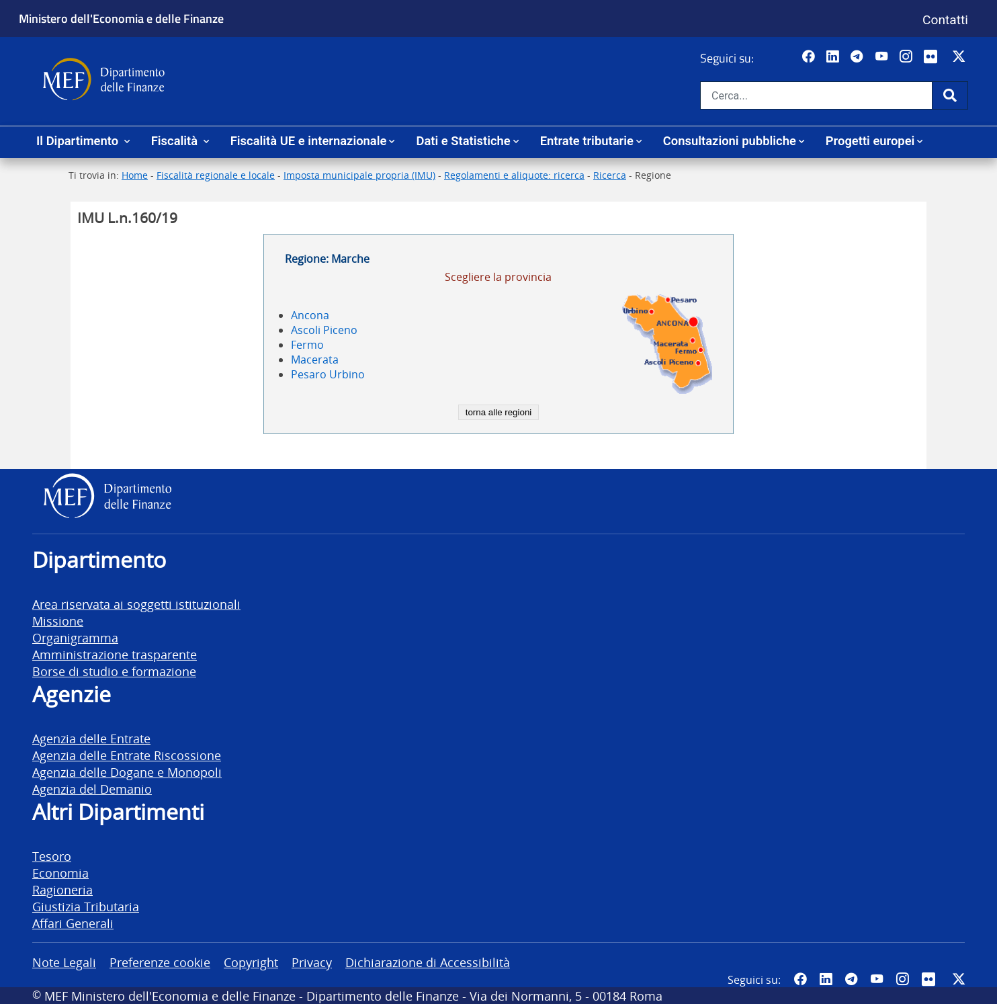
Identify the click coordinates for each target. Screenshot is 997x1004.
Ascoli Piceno (324, 330)
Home (135, 175)
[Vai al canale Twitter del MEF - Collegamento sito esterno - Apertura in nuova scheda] (960, 57)
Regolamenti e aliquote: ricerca (514, 175)
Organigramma (75, 637)
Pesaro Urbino (328, 374)
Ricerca (609, 175)
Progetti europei (870, 141)
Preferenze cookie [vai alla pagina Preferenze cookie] (160, 962)
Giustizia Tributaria (85, 906)
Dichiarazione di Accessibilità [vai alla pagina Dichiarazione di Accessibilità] (427, 962)
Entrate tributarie (587, 141)
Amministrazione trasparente (114, 654)
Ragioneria (62, 889)
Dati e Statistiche (463, 141)
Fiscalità (176, 141)
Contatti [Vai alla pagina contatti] (945, 20)
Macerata (315, 359)
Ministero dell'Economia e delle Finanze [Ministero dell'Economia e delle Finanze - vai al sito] (121, 18)
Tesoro (51, 855)
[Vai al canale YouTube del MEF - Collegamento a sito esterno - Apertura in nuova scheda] (883, 57)
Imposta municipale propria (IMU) (359, 175)
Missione (57, 620)
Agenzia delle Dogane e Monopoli (127, 771)
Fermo (307, 344)
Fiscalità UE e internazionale (308, 141)
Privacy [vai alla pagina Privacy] (312, 962)
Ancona (310, 315)
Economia (60, 872)
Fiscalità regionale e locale (216, 175)
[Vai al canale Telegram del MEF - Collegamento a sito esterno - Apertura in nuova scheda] (858, 57)
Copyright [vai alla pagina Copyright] (251, 962)
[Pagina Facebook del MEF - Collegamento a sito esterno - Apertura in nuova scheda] (810, 57)
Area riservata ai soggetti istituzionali (136, 603)
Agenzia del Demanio (92, 788)
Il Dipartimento (79, 141)
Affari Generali (73, 923)
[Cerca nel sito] (816, 95)
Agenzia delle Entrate (91, 738)
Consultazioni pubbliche (729, 141)
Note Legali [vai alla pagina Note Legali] (64, 962)
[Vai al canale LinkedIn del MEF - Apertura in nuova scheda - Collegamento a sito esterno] (834, 57)
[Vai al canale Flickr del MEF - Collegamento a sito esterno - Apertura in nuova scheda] (934, 57)
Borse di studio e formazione (114, 671)
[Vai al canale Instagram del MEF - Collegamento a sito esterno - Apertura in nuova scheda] (907, 57)
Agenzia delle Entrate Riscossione (126, 755)
